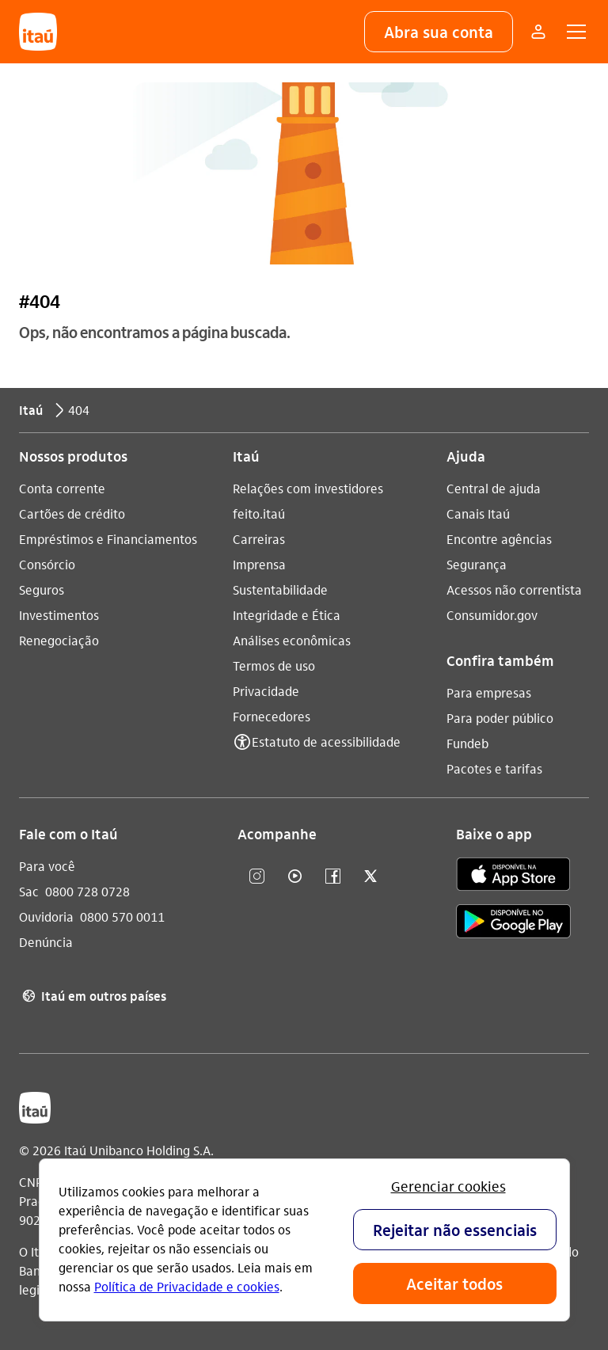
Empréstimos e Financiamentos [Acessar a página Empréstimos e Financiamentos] (108, 538)
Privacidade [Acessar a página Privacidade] (266, 691)
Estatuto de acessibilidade (326, 741)
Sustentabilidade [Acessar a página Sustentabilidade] (280, 589)
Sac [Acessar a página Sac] (29, 891)
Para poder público (499, 717)
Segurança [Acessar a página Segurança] (476, 564)
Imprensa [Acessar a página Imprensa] (259, 564)
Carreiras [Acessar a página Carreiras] (259, 538)
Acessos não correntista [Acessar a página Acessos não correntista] (514, 589)
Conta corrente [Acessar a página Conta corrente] (62, 488)
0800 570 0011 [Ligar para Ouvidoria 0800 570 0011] (122, 916)
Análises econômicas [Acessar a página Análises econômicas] (292, 640)
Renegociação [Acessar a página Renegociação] (59, 640)
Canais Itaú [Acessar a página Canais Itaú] (478, 513)
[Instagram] (257, 877)
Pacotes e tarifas (494, 768)
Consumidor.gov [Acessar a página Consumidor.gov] (492, 615)
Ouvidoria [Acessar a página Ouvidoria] (46, 916)
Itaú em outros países (92, 996)
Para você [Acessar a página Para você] (47, 866)
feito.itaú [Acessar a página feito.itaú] (259, 513)
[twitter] (371, 877)
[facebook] (333, 877)
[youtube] (295, 877)
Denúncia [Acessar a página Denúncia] (46, 942)
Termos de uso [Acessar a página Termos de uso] (274, 665)
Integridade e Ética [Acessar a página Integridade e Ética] (286, 615)
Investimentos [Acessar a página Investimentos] (59, 615)
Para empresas (488, 692)
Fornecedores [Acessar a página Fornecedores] (271, 716)
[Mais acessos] (538, 32)
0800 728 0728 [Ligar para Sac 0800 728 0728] (87, 891)
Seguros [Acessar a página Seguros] (41, 589)
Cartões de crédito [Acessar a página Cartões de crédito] (72, 513)
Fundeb (467, 743)
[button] (438, 31)
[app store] (513, 876)
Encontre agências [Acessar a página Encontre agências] (499, 538)
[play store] (513, 923)
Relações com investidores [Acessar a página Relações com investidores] (308, 488)
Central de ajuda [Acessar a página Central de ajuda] (493, 488)
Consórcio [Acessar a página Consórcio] (47, 564)
